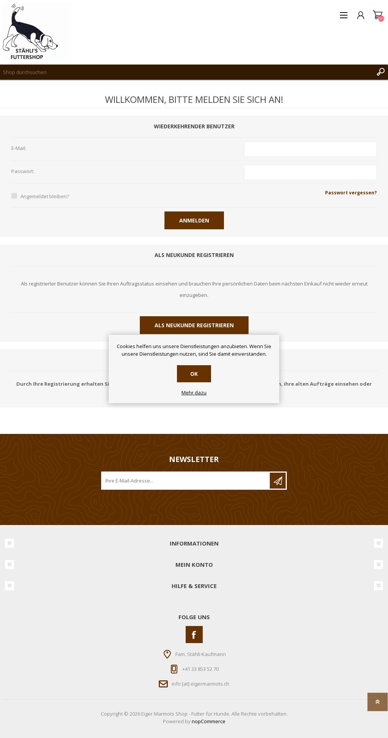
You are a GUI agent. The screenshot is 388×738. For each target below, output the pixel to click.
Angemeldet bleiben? (44, 196)
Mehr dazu (194, 393)
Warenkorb (377, 15)
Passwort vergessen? (351, 192)
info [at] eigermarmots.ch (200, 683)
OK (194, 373)
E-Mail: (18, 148)
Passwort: (22, 172)
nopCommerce (208, 721)
